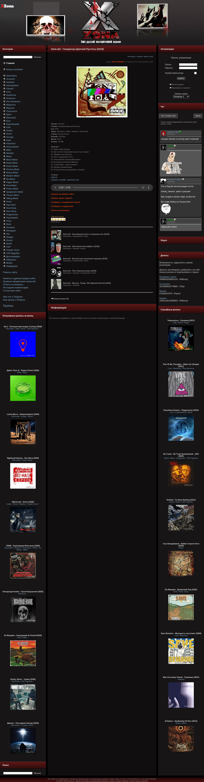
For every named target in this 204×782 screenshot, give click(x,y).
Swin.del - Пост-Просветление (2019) (79, 271)
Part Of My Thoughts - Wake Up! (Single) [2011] (181, 365)
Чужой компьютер (174, 73)
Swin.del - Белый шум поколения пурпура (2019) (85, 259)
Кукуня (162, 298)
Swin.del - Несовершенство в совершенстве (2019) (86, 234)
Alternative (131, 56)
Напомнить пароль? (181, 88)
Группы (8, 305)
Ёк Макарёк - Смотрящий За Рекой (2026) (23, 635)
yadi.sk (54, 177)
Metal (146, 56)
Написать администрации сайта (19, 278)
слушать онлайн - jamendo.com (65, 180)
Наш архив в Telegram (14, 300)
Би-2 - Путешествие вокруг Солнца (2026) (23, 327)
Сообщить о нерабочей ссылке (65, 202)
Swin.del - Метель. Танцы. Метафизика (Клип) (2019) (87, 283)
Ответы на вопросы (13, 284)
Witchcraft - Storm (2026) (23, 502)
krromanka (164, 284)
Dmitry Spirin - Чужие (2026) (23, 679)
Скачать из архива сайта (62, 194)
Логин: (168, 64)
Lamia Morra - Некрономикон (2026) (23, 414)
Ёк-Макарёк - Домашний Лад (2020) (181, 589)
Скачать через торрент (61, 198)
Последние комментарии (15, 287)
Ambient (140, 56)
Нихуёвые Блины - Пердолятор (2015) (181, 410)
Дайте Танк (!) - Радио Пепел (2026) (23, 370)
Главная (10, 63)
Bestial (162, 291)
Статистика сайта (12, 290)
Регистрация (178, 84)
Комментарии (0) (60, 299)
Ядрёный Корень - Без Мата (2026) (23, 458)
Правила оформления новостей (19, 281)
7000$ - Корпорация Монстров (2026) (23, 546)
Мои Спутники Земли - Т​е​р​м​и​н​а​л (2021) (181, 677)
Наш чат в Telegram (13, 297)
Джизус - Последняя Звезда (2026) (23, 723)
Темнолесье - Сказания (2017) (181, 320)
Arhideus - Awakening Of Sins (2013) (181, 721)
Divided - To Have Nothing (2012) (181, 500)
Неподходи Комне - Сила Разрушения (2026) (23, 592)
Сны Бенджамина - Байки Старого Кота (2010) (181, 545)
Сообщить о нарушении (62, 206)
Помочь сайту (10, 272)
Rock (151, 56)
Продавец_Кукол (167, 277)
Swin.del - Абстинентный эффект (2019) (81, 246)
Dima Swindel (118, 62)
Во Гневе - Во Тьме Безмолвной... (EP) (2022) (181, 455)
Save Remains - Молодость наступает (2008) (181, 633)
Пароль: (169, 68)
